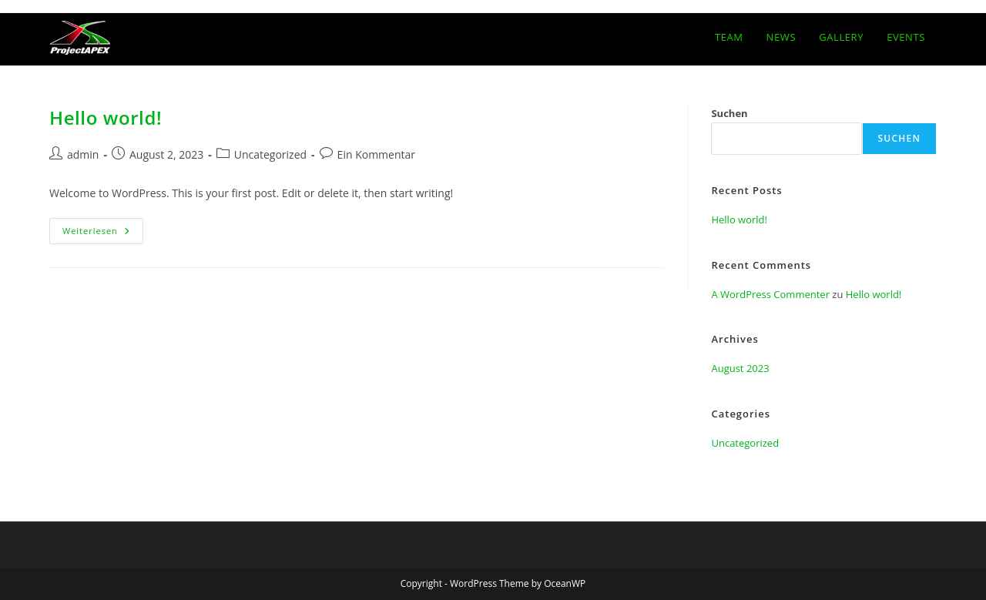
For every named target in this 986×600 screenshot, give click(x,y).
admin (83, 154)
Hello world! (105, 117)
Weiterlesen (102, 233)
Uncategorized (270, 154)
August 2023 (740, 368)
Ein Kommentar (376, 154)
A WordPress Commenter (770, 294)
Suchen (729, 113)
